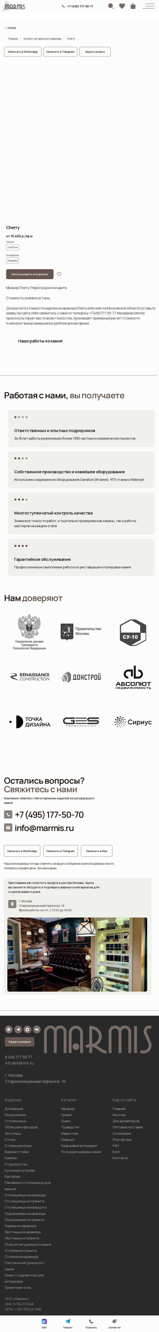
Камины (11, 1157)
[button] (95, 52)
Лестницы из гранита (22, 1238)
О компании (122, 1133)
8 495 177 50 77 (18, 1057)
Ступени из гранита (21, 1250)
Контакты (120, 1157)
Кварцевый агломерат (79, 1145)
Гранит (67, 1114)
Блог (116, 1151)
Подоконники (15, 1114)
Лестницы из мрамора (23, 1232)
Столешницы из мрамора (25, 1195)
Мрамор (68, 1108)
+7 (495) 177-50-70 (49, 814)
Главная (13, 38)
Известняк (69, 1133)
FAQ (116, 1145)
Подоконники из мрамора (25, 1213)
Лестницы (13, 1133)
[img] (63, 6)
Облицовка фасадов (21, 1127)
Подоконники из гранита (24, 1219)
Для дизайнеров (126, 1121)
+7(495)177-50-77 (102, 313)
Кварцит (68, 1139)
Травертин (70, 1127)
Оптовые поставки (128, 1127)
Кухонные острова (20, 1170)
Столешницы (15, 1121)
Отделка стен (16, 1164)
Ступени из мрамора (21, 1256)
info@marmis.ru (44, 828)
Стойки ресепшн (18, 1145)
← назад (10, 28)
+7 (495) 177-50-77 (80, 6)
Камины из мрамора (20, 1225)
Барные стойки (17, 1151)
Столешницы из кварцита (26, 1207)
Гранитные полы (18, 1287)
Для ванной (14, 1108)
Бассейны (12, 1176)
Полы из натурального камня (28, 1244)
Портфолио (122, 1139)
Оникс (66, 1121)
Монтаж (119, 1114)
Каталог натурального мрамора (42, 38)
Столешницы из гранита (24, 1201)
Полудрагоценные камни (81, 1151)
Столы (10, 1139)
